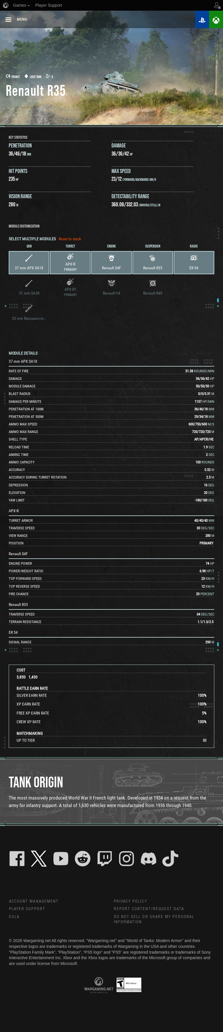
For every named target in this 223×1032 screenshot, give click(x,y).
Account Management (34, 901)
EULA (14, 917)
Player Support (27, 909)
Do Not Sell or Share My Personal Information (154, 919)
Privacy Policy (130, 901)
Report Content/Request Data (149, 909)
